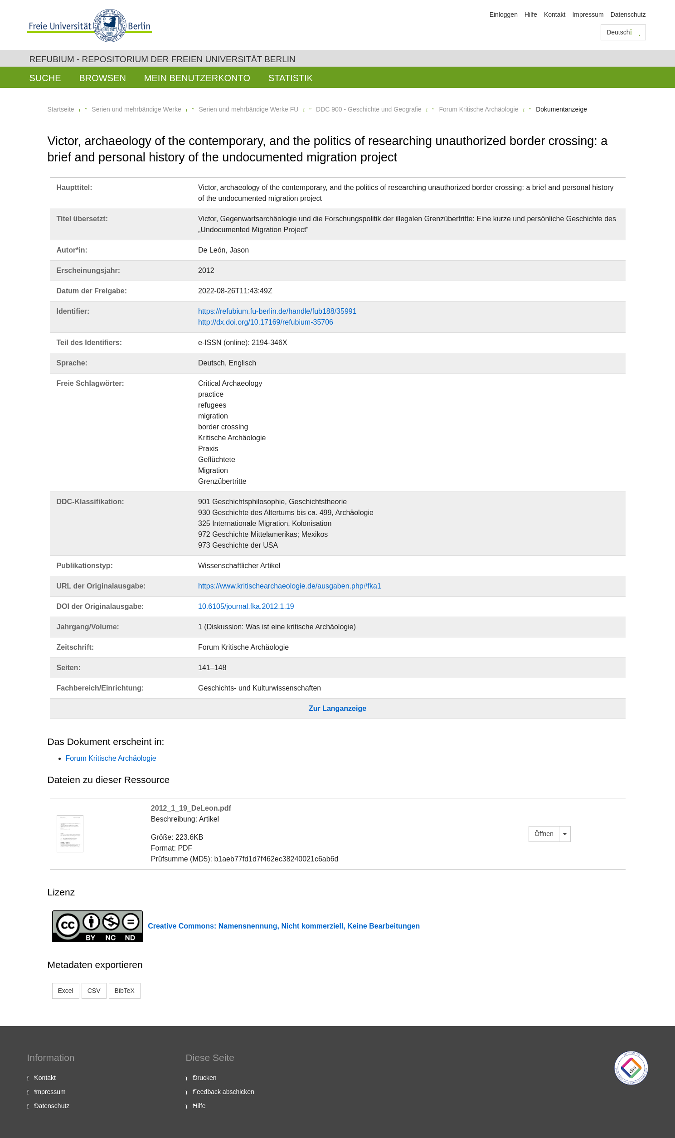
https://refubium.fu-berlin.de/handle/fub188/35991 (277, 311)
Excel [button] (65, 990)
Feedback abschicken (223, 1091)
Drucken (205, 1077)
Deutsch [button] (623, 32)
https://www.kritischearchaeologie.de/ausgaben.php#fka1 (289, 586)
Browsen (102, 78)
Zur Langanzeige (337, 708)
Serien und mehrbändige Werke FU (248, 109)
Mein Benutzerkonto (197, 78)
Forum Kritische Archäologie (478, 109)
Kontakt (554, 14)
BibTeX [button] (125, 990)
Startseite (61, 109)
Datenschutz (628, 14)
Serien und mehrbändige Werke (136, 109)
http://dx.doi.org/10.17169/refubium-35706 (265, 322)
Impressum (587, 14)
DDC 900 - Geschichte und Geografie (369, 109)
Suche (45, 78)
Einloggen (504, 14)
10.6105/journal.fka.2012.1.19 (246, 606)
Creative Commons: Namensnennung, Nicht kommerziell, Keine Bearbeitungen (284, 926)
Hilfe (530, 14)
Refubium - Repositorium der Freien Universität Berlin (162, 59)
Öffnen (544, 833)
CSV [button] (94, 990)
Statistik (290, 78)
